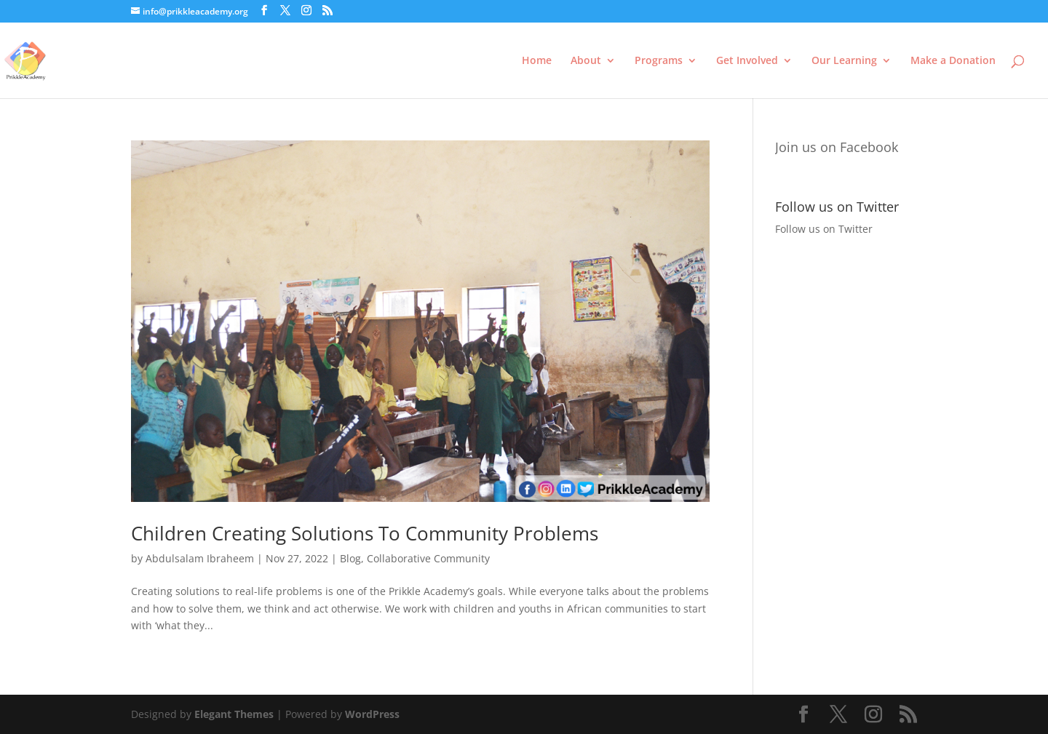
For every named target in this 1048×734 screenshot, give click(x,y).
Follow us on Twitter (824, 229)
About (586, 61)
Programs (659, 61)
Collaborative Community (428, 558)
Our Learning (844, 61)
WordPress (372, 714)
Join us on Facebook (836, 147)
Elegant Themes (234, 714)
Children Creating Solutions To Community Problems (364, 533)
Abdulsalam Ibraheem (200, 558)
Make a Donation (953, 61)
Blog (350, 558)
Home (537, 61)
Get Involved (747, 61)
